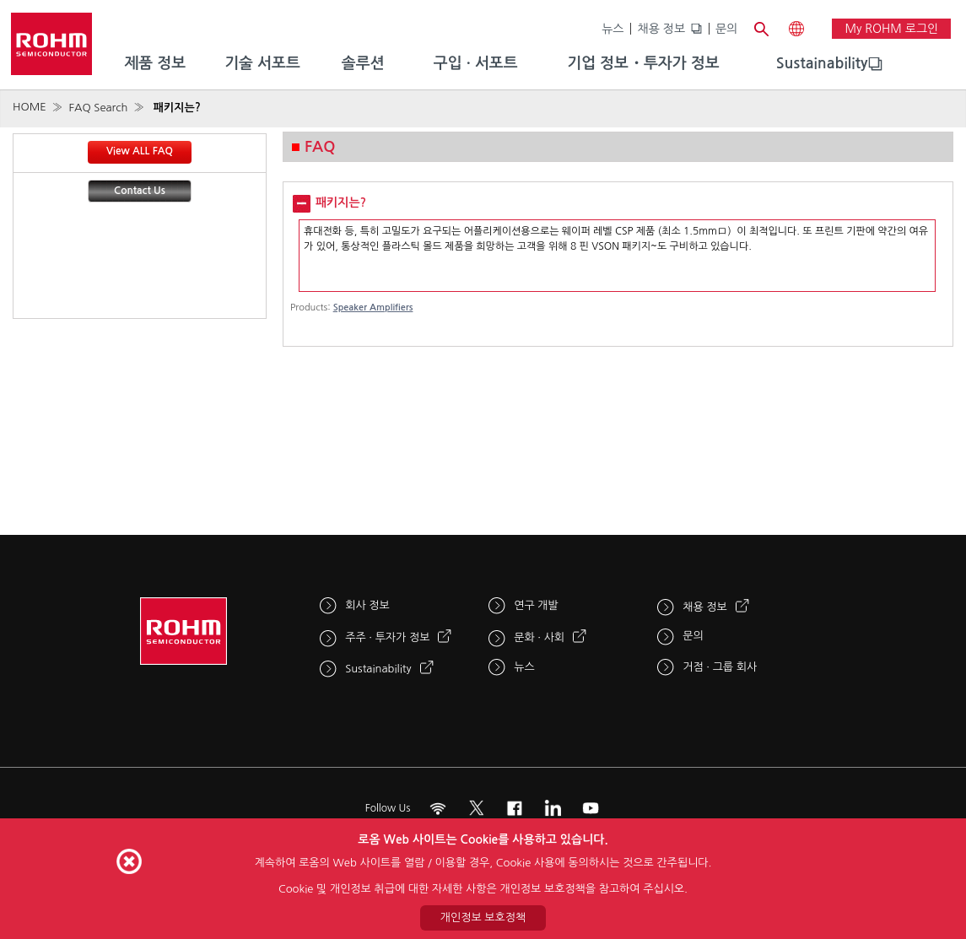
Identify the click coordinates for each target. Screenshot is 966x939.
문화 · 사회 (539, 637)
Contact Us (139, 191)
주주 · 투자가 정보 (387, 637)
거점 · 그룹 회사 (720, 666)
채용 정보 (661, 29)
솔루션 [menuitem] (363, 63)
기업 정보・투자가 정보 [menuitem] (643, 63)
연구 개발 (536, 605)
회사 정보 (367, 605)
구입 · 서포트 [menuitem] (476, 63)
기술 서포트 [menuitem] (262, 63)
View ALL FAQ (139, 151)
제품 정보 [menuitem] (155, 63)
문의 (726, 29)
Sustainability (822, 63)
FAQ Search (97, 107)
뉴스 (612, 29)
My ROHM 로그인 (891, 29)
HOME (29, 106)
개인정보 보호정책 (483, 917)
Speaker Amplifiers (373, 307)
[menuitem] (822, 64)
